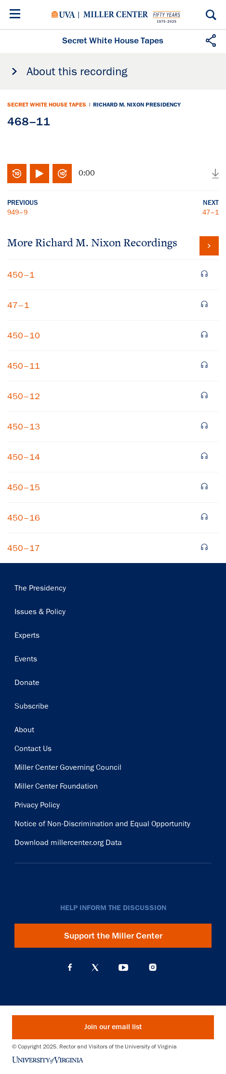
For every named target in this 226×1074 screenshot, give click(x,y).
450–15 (23, 487)
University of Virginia (63, 14)
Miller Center (115, 14)
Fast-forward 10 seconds (62, 173)
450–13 (23, 426)
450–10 (23, 335)
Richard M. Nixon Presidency (137, 104)
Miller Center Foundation (56, 786)
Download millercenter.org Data (68, 842)
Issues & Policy (40, 612)
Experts (27, 635)
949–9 (17, 212)
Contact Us (33, 748)
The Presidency (40, 588)
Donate (27, 682)
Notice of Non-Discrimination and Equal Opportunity (102, 824)
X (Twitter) (95, 967)
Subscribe (31, 706)
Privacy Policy (37, 805)
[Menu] (17, 15)
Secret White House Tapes (46, 104)
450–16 (23, 517)
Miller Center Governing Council (67, 767)
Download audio (215, 173)
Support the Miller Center (113, 935)
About (24, 730)
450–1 (21, 274)
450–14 (23, 457)
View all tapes (209, 245)
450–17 (23, 548)
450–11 (23, 366)
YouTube (123, 967)
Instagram (153, 967)
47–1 (210, 212)
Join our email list (113, 1027)
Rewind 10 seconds (17, 173)
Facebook (70, 967)
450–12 (23, 396)
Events (25, 659)
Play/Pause (39, 173)
